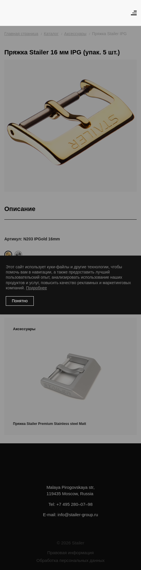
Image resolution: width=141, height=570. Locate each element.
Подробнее (36, 288)
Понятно (20, 301)
